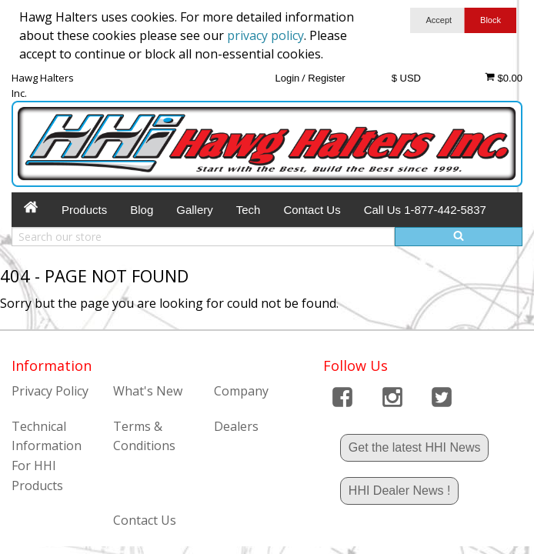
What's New (147, 390)
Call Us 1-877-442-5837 (425, 209)
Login (287, 78)
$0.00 (503, 78)
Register (326, 78)
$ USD (406, 78)
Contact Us (311, 209)
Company (241, 390)
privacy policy (265, 35)
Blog (141, 209)
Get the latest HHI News (415, 447)
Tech (248, 209)
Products (84, 209)
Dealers (236, 426)
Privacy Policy (50, 390)
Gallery (194, 209)
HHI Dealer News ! (399, 490)
